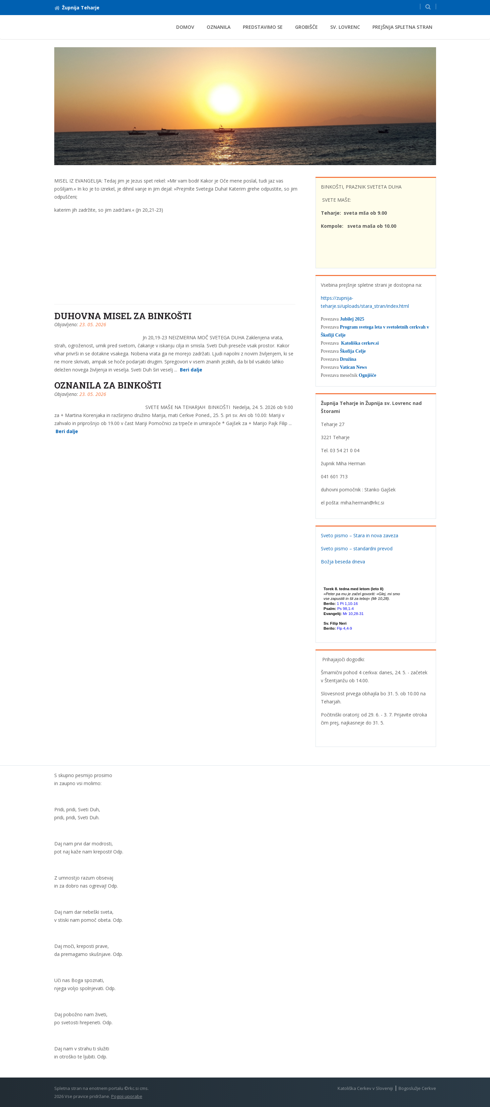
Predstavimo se (263, 27)
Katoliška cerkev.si (360, 343)
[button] (428, 6)
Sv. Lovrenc (345, 27)
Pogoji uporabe (126, 1096)
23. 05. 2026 (92, 324)
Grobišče (306, 27)
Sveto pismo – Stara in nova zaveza (359, 535)
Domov (185, 27)
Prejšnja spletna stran (402, 27)
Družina (348, 359)
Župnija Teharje (76, 7)
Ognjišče (367, 375)
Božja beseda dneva (343, 561)
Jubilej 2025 (352, 319)
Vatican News (353, 367)
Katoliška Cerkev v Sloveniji (365, 1088)
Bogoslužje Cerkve (417, 1088)
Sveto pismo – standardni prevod (357, 548)
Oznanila (218, 27)
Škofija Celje (353, 351)
